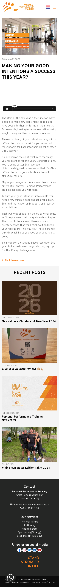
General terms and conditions (16, 583)
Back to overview (13, 260)
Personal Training (29, 521)
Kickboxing (29, 525)
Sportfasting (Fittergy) (29, 532)
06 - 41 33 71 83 (29, 508)
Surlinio (52, 582)
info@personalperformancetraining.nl (30, 504)
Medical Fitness (29, 529)
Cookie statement (38, 583)
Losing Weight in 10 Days (29, 536)
